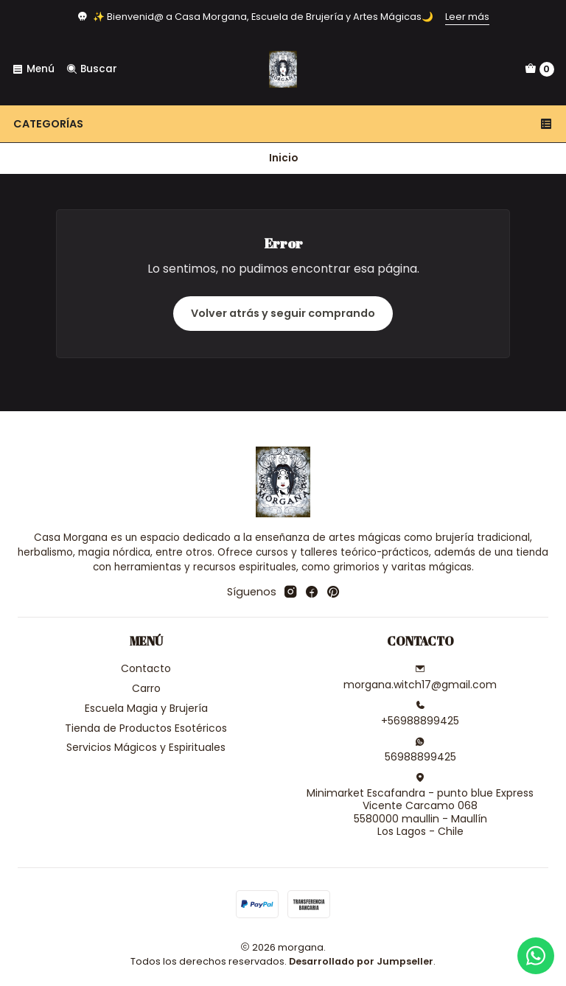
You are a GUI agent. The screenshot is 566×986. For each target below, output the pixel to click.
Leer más (467, 16)
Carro (146, 688)
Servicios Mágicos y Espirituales (146, 747)
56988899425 (420, 750)
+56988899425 (420, 714)
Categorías (283, 123)
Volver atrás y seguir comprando (283, 313)
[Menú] (33, 69)
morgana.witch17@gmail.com (420, 678)
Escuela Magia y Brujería (146, 708)
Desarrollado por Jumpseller (361, 961)
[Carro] (539, 69)
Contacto (146, 668)
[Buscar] (90, 69)
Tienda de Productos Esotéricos (146, 728)
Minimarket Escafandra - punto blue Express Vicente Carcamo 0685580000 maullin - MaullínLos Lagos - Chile (420, 805)
